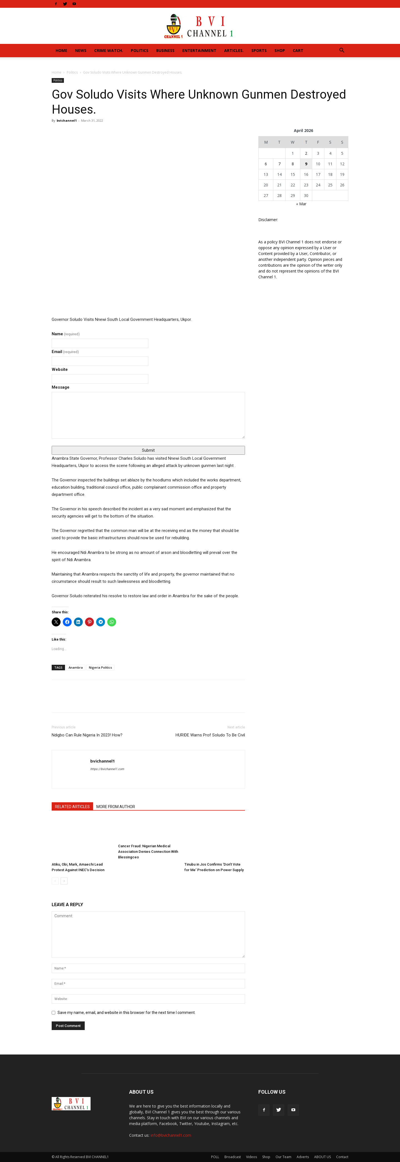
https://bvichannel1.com (107, 769)
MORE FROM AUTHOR (115, 806)
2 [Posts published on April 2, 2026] (306, 153)
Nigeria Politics (100, 667)
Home (61, 50)
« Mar (301, 203)
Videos (251, 1156)
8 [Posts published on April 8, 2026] (293, 163)
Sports (259, 50)
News (80, 50)
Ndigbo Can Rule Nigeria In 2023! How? (87, 735)
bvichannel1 (67, 120)
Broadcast (232, 1156)
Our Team (283, 1156)
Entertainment (199, 50)
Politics (139, 50)
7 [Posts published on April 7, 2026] (279, 163)
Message (60, 387)
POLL (215, 1156)
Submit (148, 450)
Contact (342, 1156)
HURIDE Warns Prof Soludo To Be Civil (210, 735)
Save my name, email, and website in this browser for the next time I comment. (127, 1012)
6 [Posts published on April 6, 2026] (266, 163)
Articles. (234, 50)
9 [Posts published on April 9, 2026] (306, 163)
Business (165, 50)
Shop (279, 50)
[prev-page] (55, 881)
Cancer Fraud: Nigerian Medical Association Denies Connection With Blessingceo (148, 851)
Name (66, 333)
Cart (298, 50)
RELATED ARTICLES (72, 806)
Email (65, 351)
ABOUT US (322, 1156)
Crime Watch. (108, 50)
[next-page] (64, 881)
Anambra (76, 667)
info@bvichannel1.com (171, 1135)
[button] (341, 51)
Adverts (303, 1156)
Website (60, 369)
